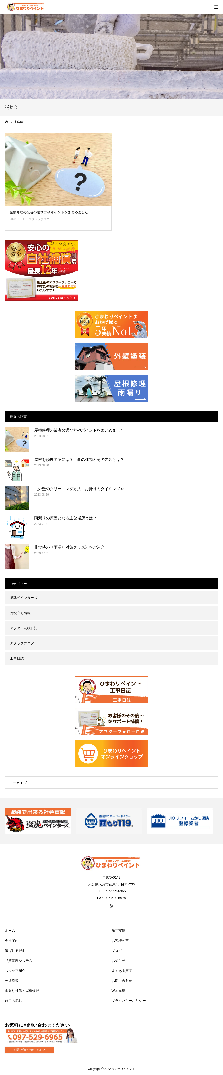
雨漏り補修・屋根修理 (22, 991)
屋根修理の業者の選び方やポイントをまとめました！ (51, 212)
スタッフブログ (39, 219)
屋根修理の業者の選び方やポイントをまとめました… (81, 430)
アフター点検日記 (23, 628)
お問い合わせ (122, 981)
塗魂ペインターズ (23, 598)
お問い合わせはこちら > (29, 1050)
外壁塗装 (12, 981)
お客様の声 (120, 941)
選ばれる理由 (15, 951)
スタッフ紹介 (15, 971)
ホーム (10, 931)
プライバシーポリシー (129, 1001)
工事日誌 (17, 658)
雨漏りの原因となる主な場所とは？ (65, 518)
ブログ (117, 951)
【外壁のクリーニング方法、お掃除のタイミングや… (81, 489)
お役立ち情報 (20, 613)
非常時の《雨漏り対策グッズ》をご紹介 (69, 547)
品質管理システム (18, 961)
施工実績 (118, 931)
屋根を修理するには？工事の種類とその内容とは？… (81, 459)
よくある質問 (122, 971)
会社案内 (12, 941)
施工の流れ (13, 1001)
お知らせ (118, 961)
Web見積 (119, 991)
